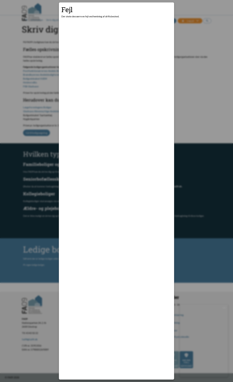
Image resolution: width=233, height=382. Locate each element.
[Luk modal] (168, 8)
